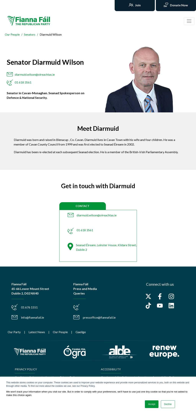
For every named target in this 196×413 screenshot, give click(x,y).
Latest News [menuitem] (37, 332)
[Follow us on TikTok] (148, 305)
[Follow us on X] (148, 296)
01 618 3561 (23, 82)
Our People (12, 34)
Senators (29, 34)
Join (137, 5)
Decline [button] (168, 404)
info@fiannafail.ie (32, 317)
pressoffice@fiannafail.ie (99, 317)
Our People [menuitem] (60, 332)
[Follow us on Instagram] (171, 296)
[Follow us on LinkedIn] (171, 305)
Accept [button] (151, 404)
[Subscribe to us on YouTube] (159, 305)
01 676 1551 (29, 307)
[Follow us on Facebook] (159, 296)
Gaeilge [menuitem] (81, 332)
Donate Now (178, 5)
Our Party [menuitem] (14, 332)
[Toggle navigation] (189, 21)
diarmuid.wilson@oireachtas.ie (35, 74)
